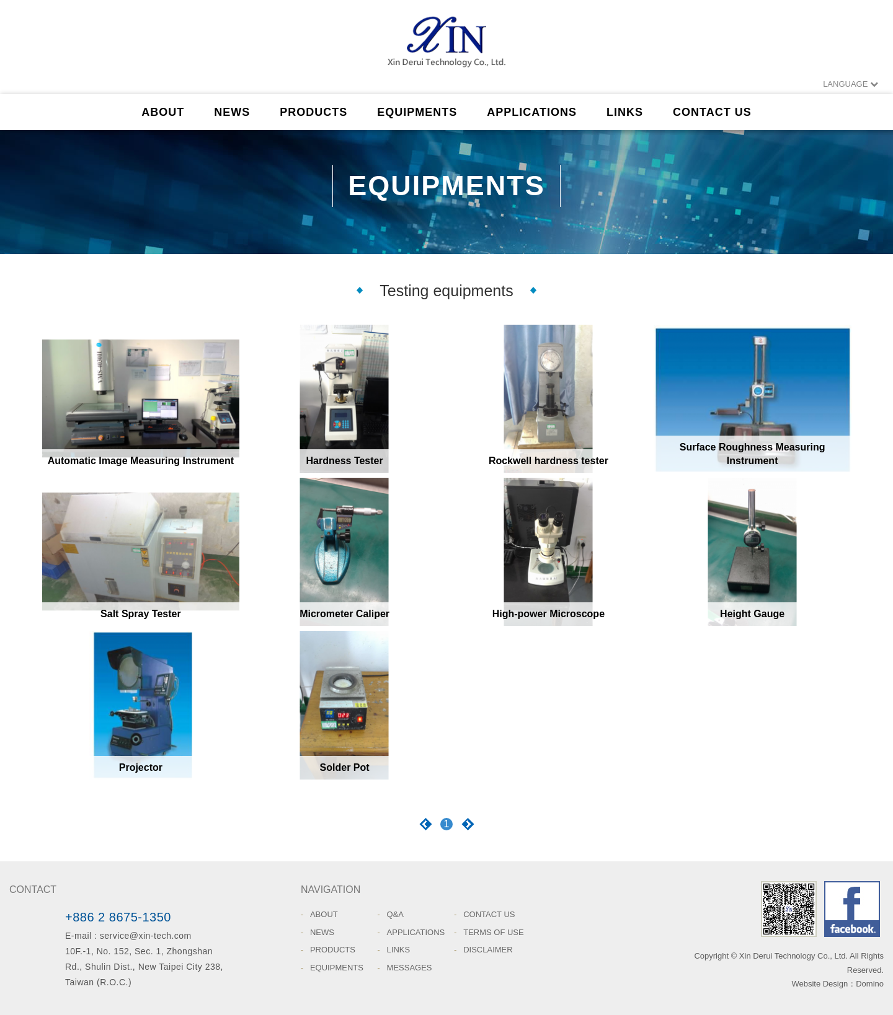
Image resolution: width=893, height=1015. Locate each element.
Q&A (395, 914)
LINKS (624, 112)
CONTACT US (712, 112)
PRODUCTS (313, 112)
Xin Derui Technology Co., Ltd (446, 46)
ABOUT (162, 112)
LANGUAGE (850, 84)
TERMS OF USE (493, 932)
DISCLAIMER (487, 949)
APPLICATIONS (532, 112)
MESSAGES (409, 967)
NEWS (232, 112)
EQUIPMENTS (417, 112)
